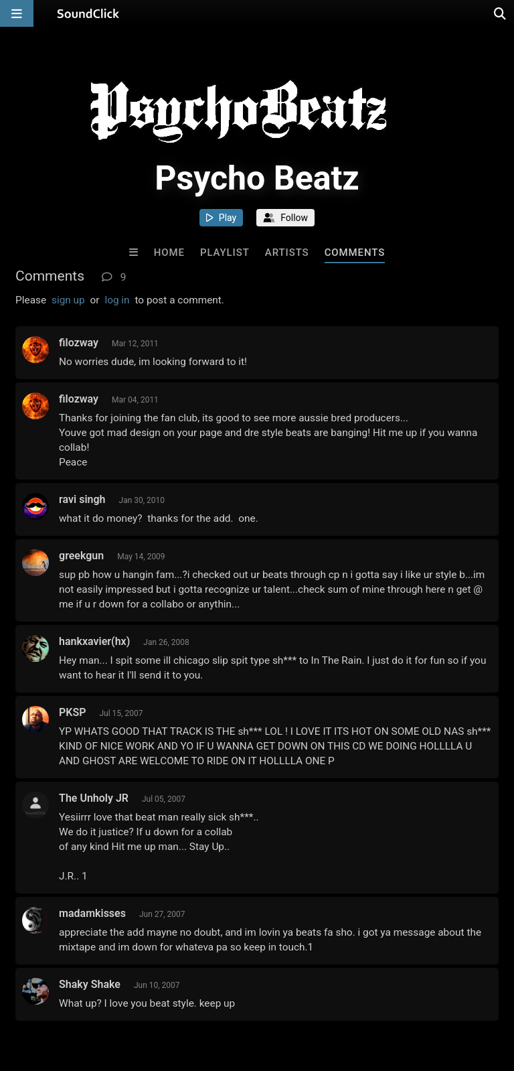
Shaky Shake (89, 984)
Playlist (225, 252)
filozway (78, 342)
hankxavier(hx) (94, 641)
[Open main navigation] (16, 13)
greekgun (81, 555)
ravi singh (82, 499)
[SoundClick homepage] (88, 13)
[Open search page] (500, 13)
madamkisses (92, 913)
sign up (68, 300)
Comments (355, 252)
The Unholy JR (93, 798)
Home (169, 252)
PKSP (72, 712)
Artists (287, 252)
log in (116, 300)
